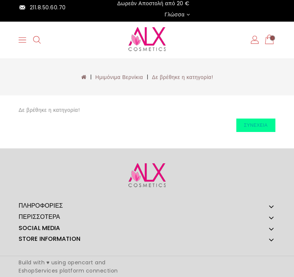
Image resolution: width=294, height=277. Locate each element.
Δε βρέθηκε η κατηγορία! (182, 77)
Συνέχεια (256, 125)
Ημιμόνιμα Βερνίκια (119, 77)
